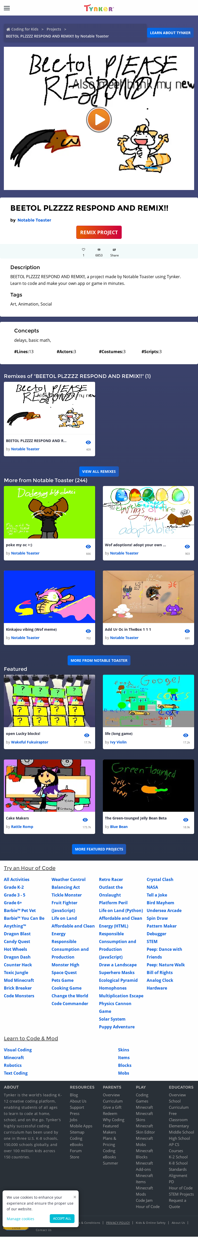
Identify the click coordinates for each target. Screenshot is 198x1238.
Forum (76, 1152)
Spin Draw (157, 919)
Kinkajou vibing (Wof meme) (31, 630)
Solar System (112, 1020)
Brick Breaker (18, 989)
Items (124, 1058)
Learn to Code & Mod (31, 1039)
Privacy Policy (118, 1224)
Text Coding (16, 1074)
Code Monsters (19, 997)
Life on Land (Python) (121, 911)
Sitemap (77, 1133)
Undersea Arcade (164, 911)
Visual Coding (18, 1051)
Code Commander (70, 1004)
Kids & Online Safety (151, 1224)
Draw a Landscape (118, 966)
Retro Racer (111, 880)
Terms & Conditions (86, 1224)
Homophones (113, 989)
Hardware (157, 989)
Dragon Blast (17, 935)
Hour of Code (148, 1207)
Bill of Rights (160, 973)
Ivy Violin (118, 742)
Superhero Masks (117, 973)
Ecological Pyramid (118, 981)
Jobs (73, 1120)
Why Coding (113, 1120)
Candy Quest (17, 942)
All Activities (16, 880)
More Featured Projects (99, 850)
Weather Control (69, 880)
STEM (152, 942)
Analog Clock (160, 981)
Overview (111, 1096)
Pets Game (62, 981)
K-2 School (178, 1158)
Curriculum (113, 1102)
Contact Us (44, 1231)
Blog (74, 1096)
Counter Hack (18, 966)
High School (179, 1139)
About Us (78, 1102)
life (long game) (119, 734)
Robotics (13, 1066)
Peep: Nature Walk (166, 966)
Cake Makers (17, 819)
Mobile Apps (81, 1127)
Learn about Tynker (170, 32)
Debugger (156, 935)
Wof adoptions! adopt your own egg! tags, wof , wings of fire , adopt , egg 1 (136, 545)
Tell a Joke (157, 896)
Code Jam (144, 1201)
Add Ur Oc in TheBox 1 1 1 (128, 630)
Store (74, 1158)
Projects (54, 29)
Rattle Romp (22, 827)
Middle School (181, 1133)
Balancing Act (66, 888)
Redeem (110, 1114)
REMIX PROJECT (99, 232)
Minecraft (14, 1058)
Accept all (62, 1218)
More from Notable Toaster (99, 660)
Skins (123, 1051)
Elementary (179, 1127)
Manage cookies (20, 1218)
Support (77, 1108)
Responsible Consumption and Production (70, 950)
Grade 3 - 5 (14, 896)
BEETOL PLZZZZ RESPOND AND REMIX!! (37, 440)
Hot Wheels (15, 950)
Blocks (124, 1066)
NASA (152, 888)
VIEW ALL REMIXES (99, 471)
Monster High (65, 966)
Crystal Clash (160, 880)
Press (74, 1114)
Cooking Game (66, 989)
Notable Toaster (34, 220)
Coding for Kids (24, 29)
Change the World (70, 997)
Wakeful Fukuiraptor (29, 742)
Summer (110, 1164)
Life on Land (64, 919)
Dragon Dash (17, 958)
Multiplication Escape (121, 997)
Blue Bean (119, 827)
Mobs (123, 1074)
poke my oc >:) (19, 545)
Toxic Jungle (16, 973)
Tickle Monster (67, 896)
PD (171, 1183)
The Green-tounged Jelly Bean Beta (136, 819)
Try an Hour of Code (29, 869)
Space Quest (64, 973)
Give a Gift (112, 1108)
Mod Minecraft (19, 981)
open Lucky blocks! (23, 734)
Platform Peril (113, 904)
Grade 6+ (13, 904)
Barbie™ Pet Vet (20, 911)
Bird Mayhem (160, 904)
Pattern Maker (162, 927)
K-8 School (178, 1164)
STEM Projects (181, 1195)
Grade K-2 (14, 888)
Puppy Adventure (117, 1028)
